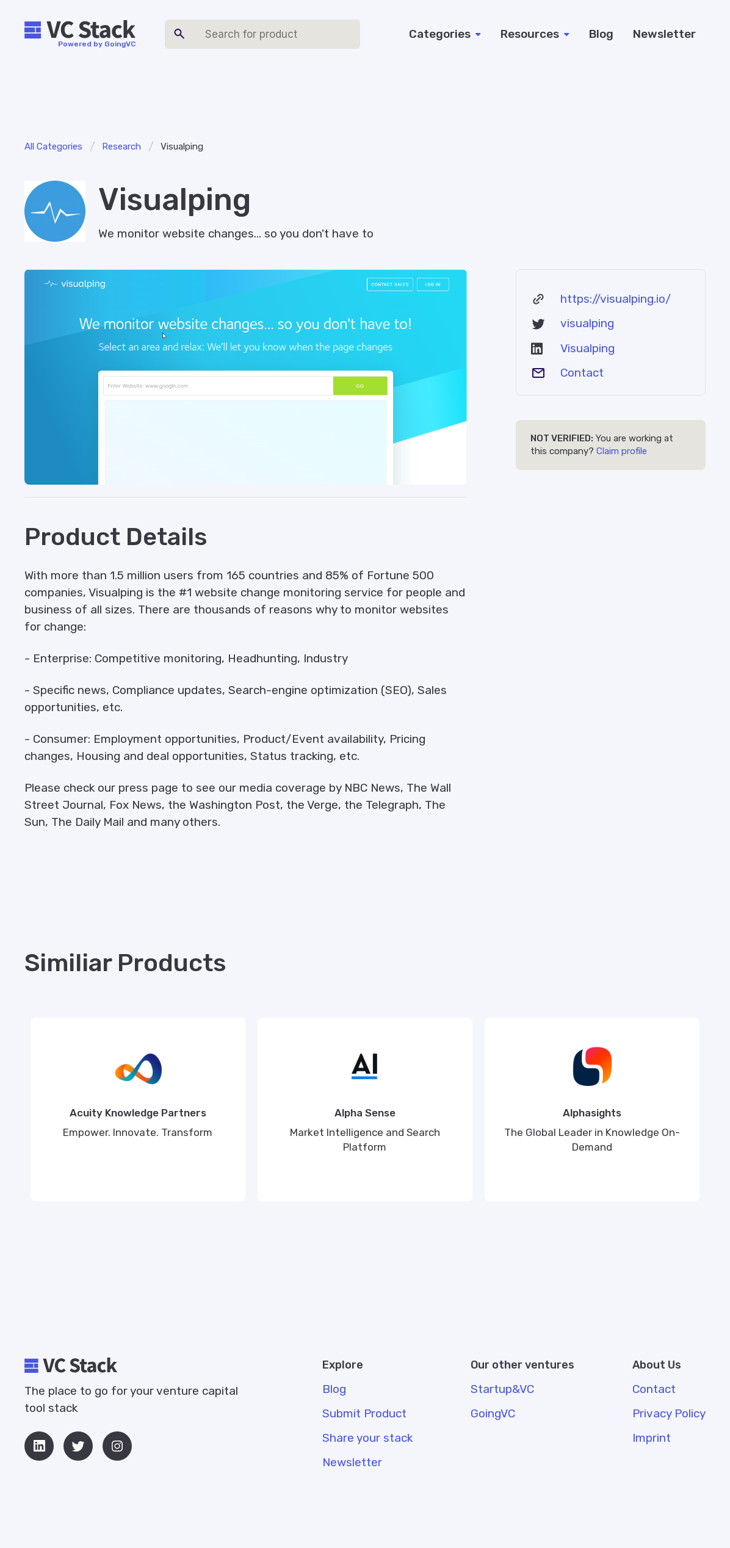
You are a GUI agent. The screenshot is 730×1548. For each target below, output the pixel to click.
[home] (80, 30)
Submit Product (364, 1413)
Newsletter (664, 34)
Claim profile (621, 451)
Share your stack (367, 1438)
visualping (587, 323)
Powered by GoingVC (97, 44)
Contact (582, 373)
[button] (445, 34)
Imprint (651, 1438)
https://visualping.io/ (615, 299)
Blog (601, 34)
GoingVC (493, 1413)
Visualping (587, 348)
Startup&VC (502, 1389)
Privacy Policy (669, 1413)
